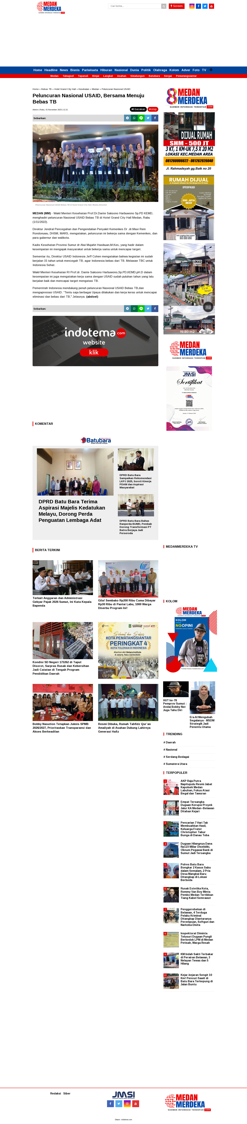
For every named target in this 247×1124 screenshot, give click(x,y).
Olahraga (160, 70)
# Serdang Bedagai (176, 756)
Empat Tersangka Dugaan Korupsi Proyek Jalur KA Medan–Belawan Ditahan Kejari (197, 806)
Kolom (174, 70)
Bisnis (75, 70)
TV (204, 70)
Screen (177, 6)
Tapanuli (83, 76)
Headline (50, 70)
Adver (185, 70)
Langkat (108, 76)
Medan (54, 76)
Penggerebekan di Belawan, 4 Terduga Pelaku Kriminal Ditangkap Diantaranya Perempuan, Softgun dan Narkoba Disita (197, 917)
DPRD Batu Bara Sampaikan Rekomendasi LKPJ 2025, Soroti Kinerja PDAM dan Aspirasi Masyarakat (135, 481)
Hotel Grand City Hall (65, 89)
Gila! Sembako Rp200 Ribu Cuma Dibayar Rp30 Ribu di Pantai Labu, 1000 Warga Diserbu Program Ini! (127, 604)
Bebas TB (46, 89)
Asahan (121, 76)
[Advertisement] (123, 41)
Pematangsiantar (186, 76)
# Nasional (170, 749)
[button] (211, 68)
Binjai (95, 76)
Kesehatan (84, 89)
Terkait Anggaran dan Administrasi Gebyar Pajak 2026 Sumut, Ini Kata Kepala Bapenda (62, 601)
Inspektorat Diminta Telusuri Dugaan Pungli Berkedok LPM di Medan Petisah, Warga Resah (197, 938)
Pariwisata (90, 70)
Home (37, 70)
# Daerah (169, 742)
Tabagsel (68, 76)
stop (153, 109)
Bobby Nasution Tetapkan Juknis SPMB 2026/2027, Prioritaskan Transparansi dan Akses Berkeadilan (62, 727)
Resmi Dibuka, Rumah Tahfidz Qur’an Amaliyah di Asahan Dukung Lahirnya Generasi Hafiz (124, 727)
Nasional (121, 70)
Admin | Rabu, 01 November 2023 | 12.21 (50, 110)
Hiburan (106, 70)
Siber (66, 1093)
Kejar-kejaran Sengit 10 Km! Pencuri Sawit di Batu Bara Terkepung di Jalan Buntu (197, 979)
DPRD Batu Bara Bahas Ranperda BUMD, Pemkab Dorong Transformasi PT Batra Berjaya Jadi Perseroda (136, 527)
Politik (146, 70)
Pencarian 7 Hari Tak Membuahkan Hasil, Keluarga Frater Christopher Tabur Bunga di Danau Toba (195, 829)
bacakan (138, 109)
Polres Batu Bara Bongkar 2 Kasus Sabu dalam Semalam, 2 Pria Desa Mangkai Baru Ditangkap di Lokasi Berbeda (196, 872)
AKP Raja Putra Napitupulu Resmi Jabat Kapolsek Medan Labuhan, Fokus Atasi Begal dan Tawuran (196, 787)
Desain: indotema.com (123, 1120)
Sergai (168, 76)
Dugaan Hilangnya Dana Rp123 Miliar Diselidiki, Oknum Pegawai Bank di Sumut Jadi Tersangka (197, 848)
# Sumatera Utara (175, 763)
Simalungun (137, 76)
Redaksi (55, 1093)
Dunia (134, 70)
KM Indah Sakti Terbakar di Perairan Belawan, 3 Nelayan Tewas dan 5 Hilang (197, 959)
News (64, 70)
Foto (196, 70)
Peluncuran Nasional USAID (116, 89)
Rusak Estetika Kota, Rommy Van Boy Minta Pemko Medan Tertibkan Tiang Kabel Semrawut (197, 893)
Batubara (154, 76)
